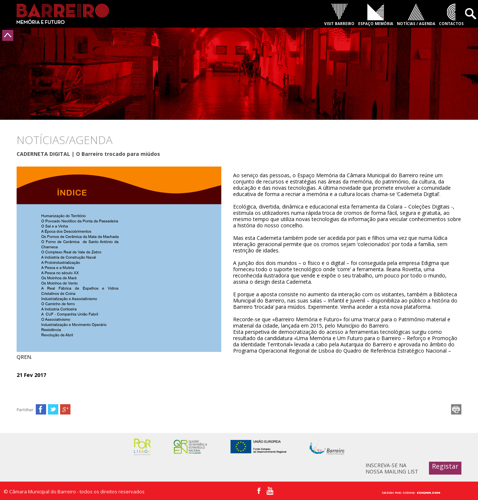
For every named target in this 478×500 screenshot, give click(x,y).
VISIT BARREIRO (339, 23)
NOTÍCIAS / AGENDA (416, 23)
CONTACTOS (451, 23)
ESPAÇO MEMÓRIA (375, 23)
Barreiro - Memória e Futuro (63, 14)
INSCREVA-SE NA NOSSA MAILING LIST (392, 468)
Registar (445, 466)
